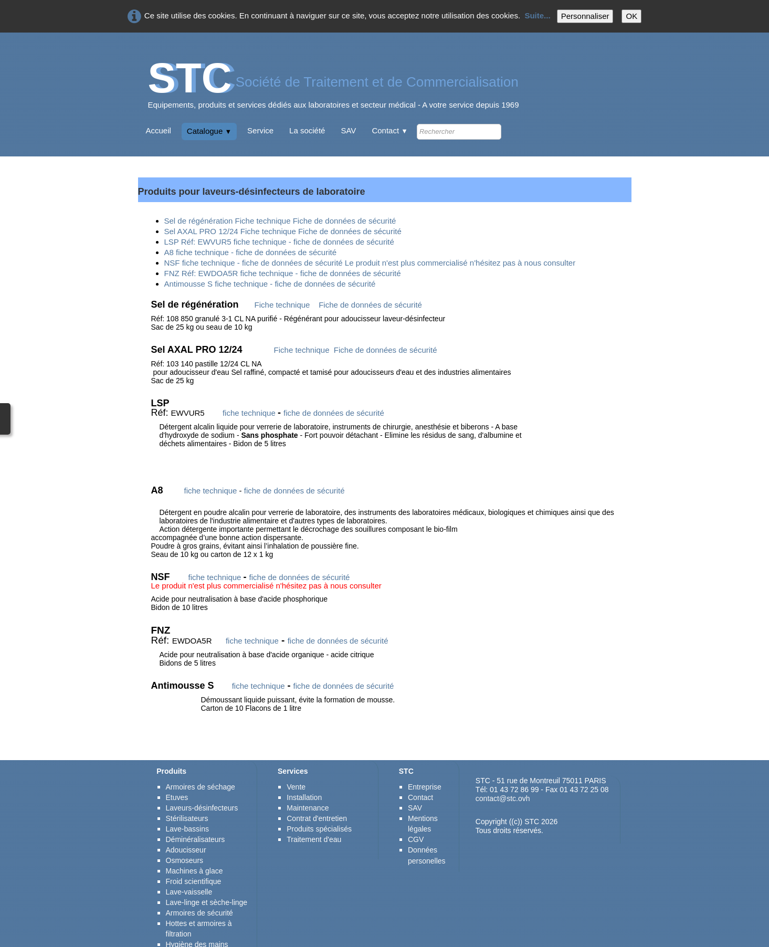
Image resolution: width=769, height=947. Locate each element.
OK (631, 16)
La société (307, 130)
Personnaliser (585, 16)
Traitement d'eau (314, 815)
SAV (348, 130)
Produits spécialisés (319, 804)
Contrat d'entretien (317, 794)
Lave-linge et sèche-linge (207, 878)
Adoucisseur (186, 825)
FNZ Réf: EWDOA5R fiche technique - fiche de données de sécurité (282, 273)
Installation (304, 773)
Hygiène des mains (197, 920)
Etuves (177, 773)
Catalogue (209, 131)
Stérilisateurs (187, 794)
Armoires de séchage (200, 762)
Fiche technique (282, 304)
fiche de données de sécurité (333, 412)
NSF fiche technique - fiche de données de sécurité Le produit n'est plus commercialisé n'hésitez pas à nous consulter (370, 262)
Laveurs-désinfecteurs (202, 783)
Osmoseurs (185, 836)
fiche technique (249, 412)
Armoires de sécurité (200, 888)
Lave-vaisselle (189, 867)
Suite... (537, 15)
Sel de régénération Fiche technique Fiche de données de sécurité (280, 220)
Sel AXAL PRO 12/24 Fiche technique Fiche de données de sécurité (283, 231)
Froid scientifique (194, 857)
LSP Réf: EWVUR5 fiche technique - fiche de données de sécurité (279, 241)
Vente (296, 762)
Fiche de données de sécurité (370, 304)
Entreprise (424, 762)
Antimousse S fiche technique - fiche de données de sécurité (270, 283)
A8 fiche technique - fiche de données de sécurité (250, 252)
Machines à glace (194, 846)
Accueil (158, 130)
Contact (390, 130)
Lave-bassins (187, 804)
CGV (416, 815)
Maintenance (308, 783)
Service (260, 130)
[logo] (333, 89)
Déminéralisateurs (195, 815)
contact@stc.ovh (503, 774)
